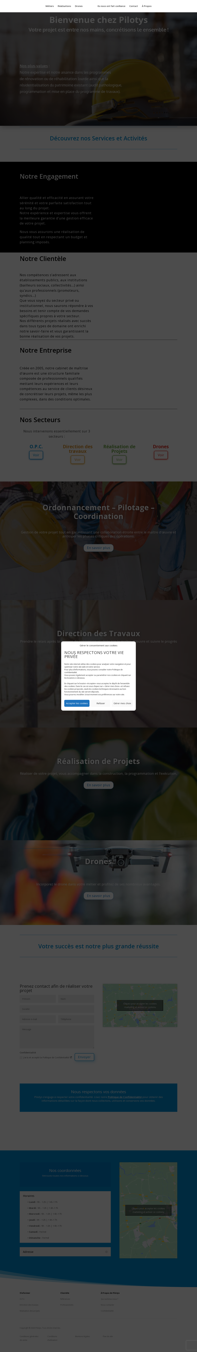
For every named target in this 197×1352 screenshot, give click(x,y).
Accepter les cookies (77, 703)
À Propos (145, 6)
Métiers (51, 6)
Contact (132, 6)
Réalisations (65, 6)
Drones (80, 6)
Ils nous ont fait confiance (110, 6)
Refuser (100, 703)
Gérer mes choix (122, 703)
